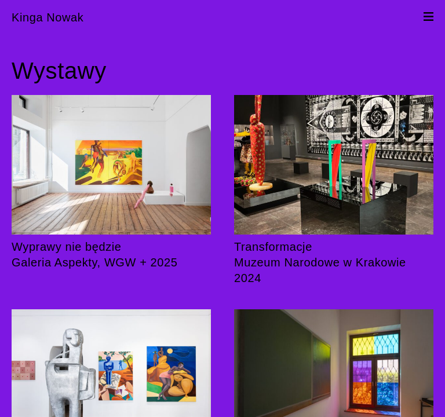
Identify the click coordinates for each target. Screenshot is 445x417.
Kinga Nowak (47, 17)
